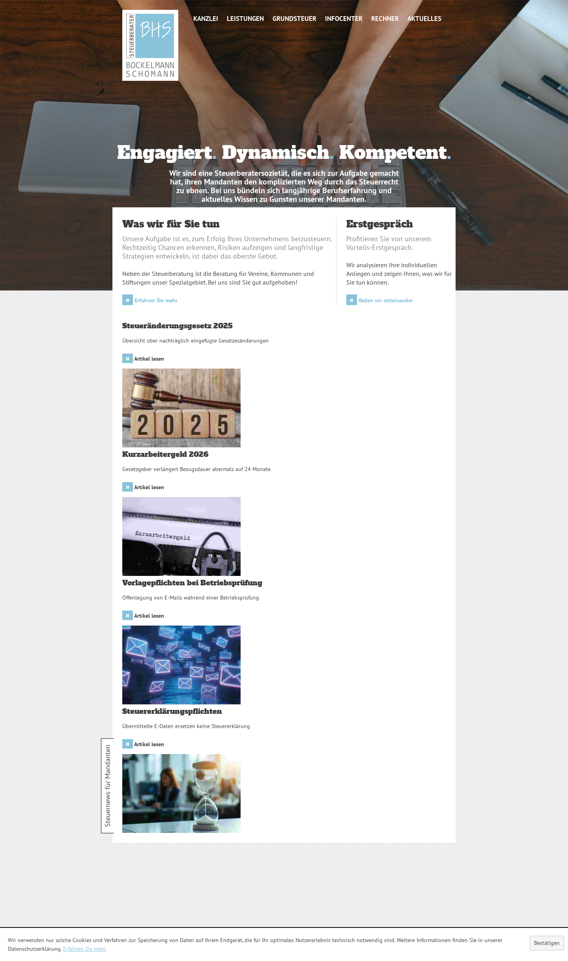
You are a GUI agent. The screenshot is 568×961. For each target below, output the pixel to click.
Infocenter (343, 18)
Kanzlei (205, 18)
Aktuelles (424, 18)
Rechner (385, 18)
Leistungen (245, 18)
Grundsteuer (294, 18)
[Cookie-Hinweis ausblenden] (547, 943)
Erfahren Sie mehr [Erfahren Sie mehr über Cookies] (84, 948)
